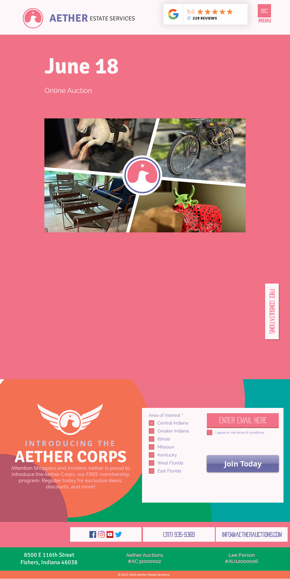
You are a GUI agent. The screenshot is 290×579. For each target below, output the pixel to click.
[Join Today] (243, 463)
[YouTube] (110, 534)
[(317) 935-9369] (179, 534)
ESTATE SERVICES (112, 18)
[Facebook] (92, 534)
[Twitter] (118, 534)
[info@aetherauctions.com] (252, 534)
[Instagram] (101, 534)
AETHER (68, 18)
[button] (264, 10)
